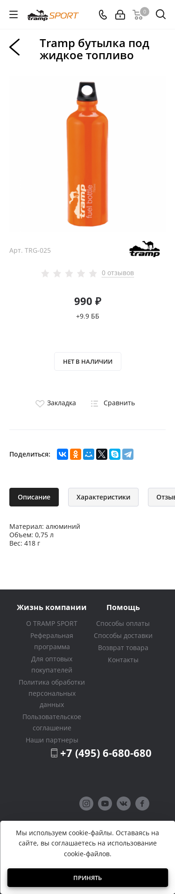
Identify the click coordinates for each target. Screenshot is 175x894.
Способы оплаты (123, 623)
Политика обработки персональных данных (52, 693)
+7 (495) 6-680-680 (106, 753)
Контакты (123, 659)
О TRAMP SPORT (51, 623)
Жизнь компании (52, 607)
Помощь (123, 607)
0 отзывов (118, 273)
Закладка (54, 402)
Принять (87, 877)
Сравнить (111, 402)
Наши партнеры (52, 739)
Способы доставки (123, 635)
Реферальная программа (51, 641)
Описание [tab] (34, 496)
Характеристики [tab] (103, 496)
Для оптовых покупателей (51, 664)
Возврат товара (123, 647)
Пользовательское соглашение (51, 722)
